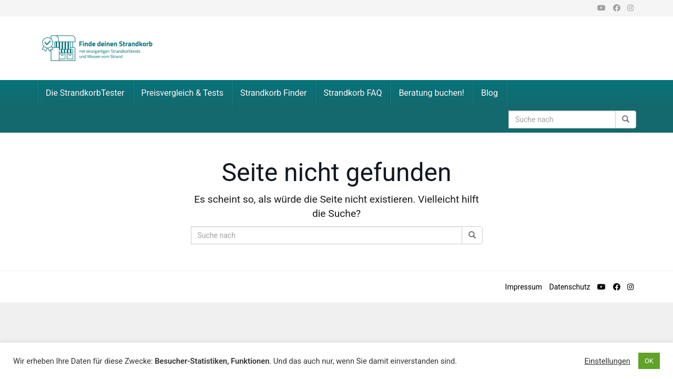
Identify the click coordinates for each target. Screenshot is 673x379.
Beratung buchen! (431, 93)
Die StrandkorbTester (85, 93)
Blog (489, 93)
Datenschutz (569, 287)
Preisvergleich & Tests (182, 93)
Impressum (523, 287)
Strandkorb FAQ (353, 93)
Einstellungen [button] (607, 361)
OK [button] (649, 361)
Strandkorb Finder (273, 93)
